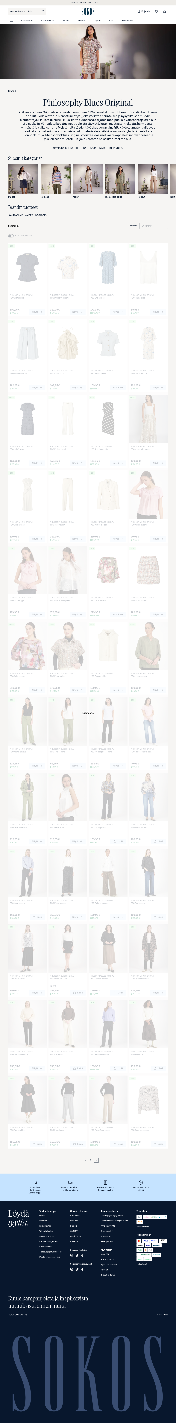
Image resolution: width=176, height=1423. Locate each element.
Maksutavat (141, 1264)
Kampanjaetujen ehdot (49, 1242)
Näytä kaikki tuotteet (67, 148)
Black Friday (75, 1236)
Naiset (66, 21)
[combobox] (27, 11)
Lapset (97, 21)
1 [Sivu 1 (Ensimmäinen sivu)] (85, 1160)
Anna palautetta (108, 1226)
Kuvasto (74, 1242)
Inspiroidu (116, 148)
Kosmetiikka (47, 21)
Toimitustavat (142, 1227)
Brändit (12, 91)
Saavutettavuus (46, 1236)
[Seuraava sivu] (96, 1160)
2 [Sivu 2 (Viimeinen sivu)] (90, 1160)
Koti (111, 21)
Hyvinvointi (127, 21)
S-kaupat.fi (107, 1242)
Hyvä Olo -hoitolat (109, 1265)
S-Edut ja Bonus (108, 1275)
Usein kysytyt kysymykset (112, 1216)
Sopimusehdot (45, 1247)
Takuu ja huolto (46, 1231)
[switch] (20, 236)
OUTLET (74, 1231)
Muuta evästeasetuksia (49, 1257)
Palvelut (104, 1270)
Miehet (81, 21)
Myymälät (105, 1254)
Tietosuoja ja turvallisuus (50, 1252)
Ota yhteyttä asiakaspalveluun (114, 1221)
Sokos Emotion (107, 1260)
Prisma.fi (107, 1237)
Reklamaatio (45, 1226)
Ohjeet (42, 1216)
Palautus (43, 1221)
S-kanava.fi (107, 1232)
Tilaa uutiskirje (17, 1315)
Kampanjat (27, 21)
